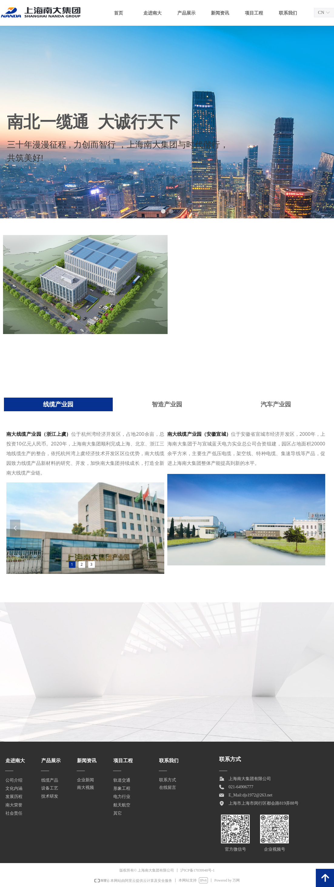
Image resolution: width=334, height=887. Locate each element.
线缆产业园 (58, 404)
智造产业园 (167, 404)
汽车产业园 (276, 404)
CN (321, 12)
